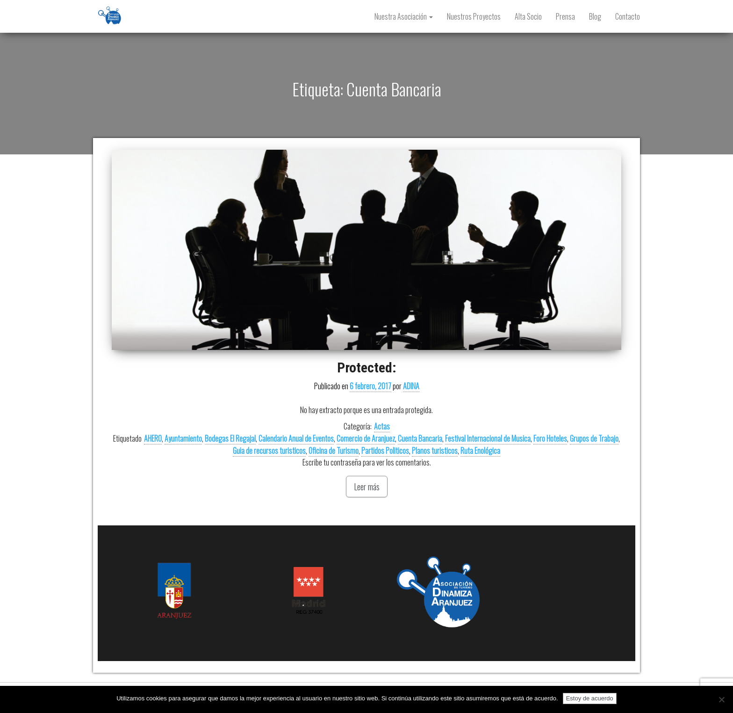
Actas (382, 426)
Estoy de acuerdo (589, 698)
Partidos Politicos (385, 450)
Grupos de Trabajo (594, 438)
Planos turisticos (435, 450)
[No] (721, 699)
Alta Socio (528, 16)
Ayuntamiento (183, 438)
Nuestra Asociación (403, 16)
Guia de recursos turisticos (269, 450)
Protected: (366, 367)
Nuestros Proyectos (474, 16)
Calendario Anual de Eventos (296, 438)
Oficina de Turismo (334, 450)
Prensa (565, 16)
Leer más (367, 486)
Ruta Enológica (480, 450)
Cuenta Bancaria (420, 438)
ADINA (411, 386)
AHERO (153, 438)
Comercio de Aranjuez (366, 438)
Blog (595, 16)
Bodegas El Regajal (230, 438)
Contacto (627, 16)
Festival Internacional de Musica (488, 438)
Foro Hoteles (550, 438)
